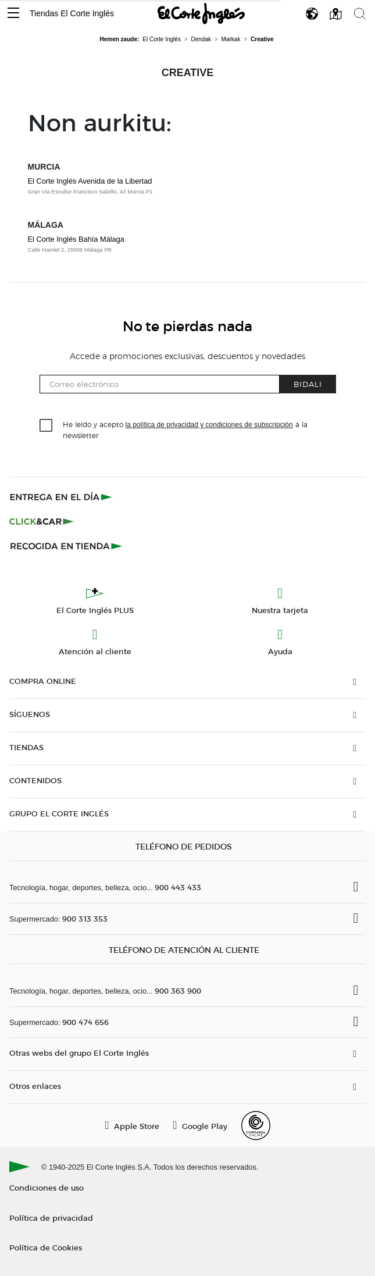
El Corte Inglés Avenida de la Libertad (90, 181)
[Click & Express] (62, 497)
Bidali (308, 383)
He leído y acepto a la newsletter (185, 429)
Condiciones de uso (46, 1187)
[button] (13, 13)
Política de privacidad (51, 1217)
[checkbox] (46, 426)
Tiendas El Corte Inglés (72, 13)
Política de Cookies (45, 1247)
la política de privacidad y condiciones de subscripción (209, 425)
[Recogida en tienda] (66, 545)
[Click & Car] (41, 521)
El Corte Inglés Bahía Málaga (76, 239)
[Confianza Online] (255, 1125)
